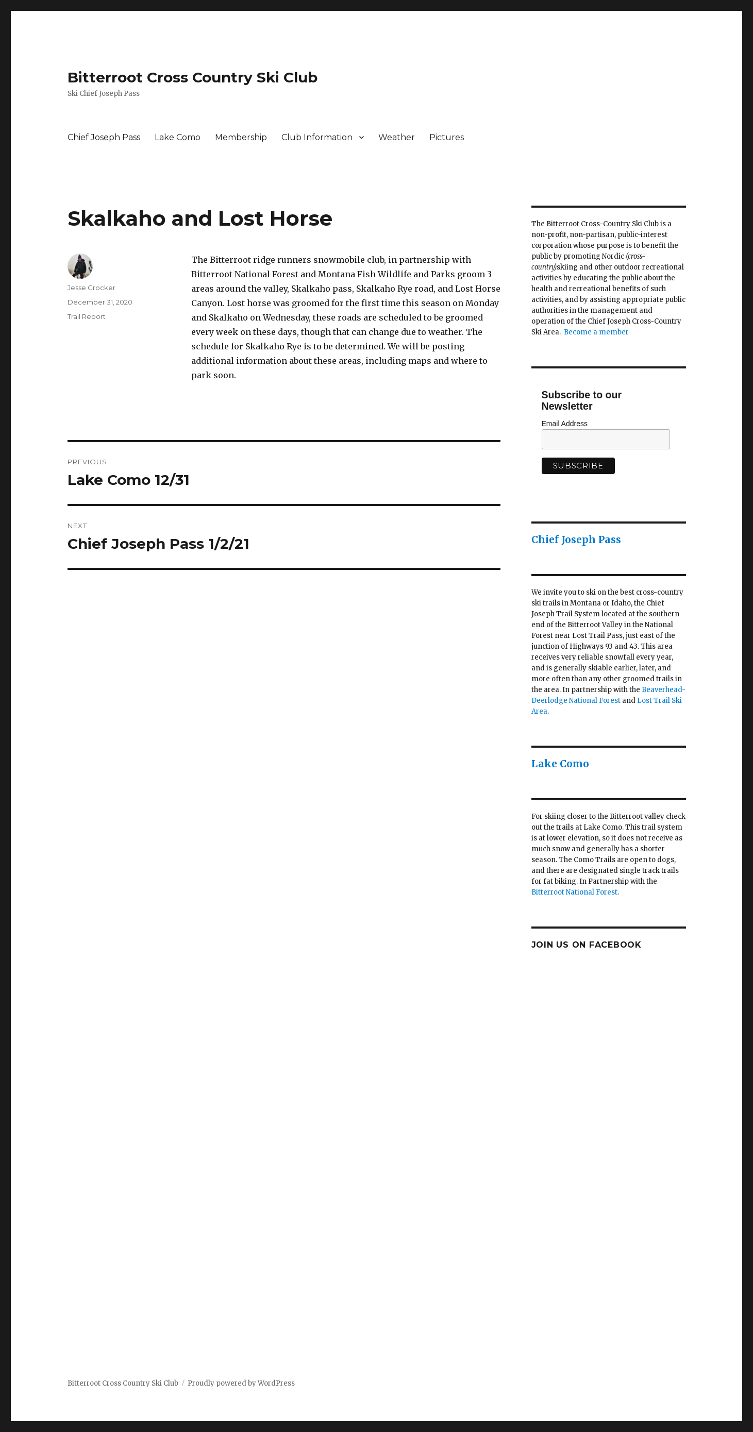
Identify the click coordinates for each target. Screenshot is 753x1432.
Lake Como (177, 137)
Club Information (317, 137)
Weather (396, 137)
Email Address (565, 423)
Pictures (446, 137)
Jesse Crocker (91, 287)
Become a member (596, 332)
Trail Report (87, 316)
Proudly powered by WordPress (241, 1383)
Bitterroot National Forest (574, 892)
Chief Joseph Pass (104, 137)
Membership (241, 137)
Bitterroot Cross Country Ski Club (192, 77)
